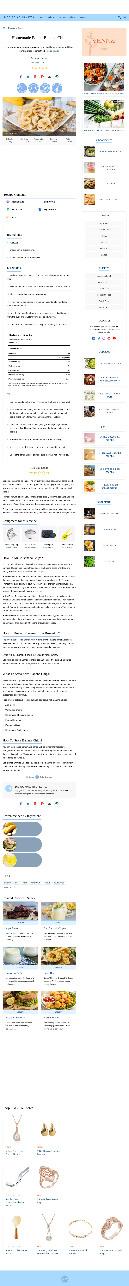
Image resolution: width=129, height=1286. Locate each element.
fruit (25, 853)
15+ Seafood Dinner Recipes (110, 473)
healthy (7, 853)
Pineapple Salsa (12, 727)
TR (125, 17)
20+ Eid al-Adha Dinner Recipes (110, 457)
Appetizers (104, 225)
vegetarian (35, 853)
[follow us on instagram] (103, 340)
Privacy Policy (62, 1269)
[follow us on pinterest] (109, 340)
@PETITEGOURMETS (28, 792)
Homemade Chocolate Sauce (19, 717)
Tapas (104, 237)
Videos (82, 17)
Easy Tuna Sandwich (14, 988)
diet (16, 853)
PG (4, 28)
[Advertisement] (64, 7)
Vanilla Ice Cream (13, 712)
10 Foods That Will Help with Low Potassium (104, 131)
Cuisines (72, 17)
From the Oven (104, 231)
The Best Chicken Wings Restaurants (110, 380)
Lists (104, 429)
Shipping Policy (89, 1269)
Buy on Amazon (11, 549)
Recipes (51, 17)
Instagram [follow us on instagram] (64, 1261)
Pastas (104, 243)
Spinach (110, 566)
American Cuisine (39, 58)
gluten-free (24, 514)
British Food (104, 302)
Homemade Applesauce (16, 732)
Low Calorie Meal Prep (109, 364)
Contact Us (38, 1269)
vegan (47, 853)
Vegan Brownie (12, 899)
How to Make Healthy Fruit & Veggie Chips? (104, 94)
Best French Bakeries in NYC (109, 413)
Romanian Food (104, 296)
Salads (104, 256)
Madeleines (110, 184)
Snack (20, 28)
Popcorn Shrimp (51, 988)
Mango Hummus (13, 722)
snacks (61, 47)
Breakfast (104, 250)
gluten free (59, 853)
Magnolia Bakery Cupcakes (109, 168)
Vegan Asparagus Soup (109, 152)
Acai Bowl (10, 706)
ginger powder (29, 252)
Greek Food (104, 290)
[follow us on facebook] (93, 340)
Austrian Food (104, 283)
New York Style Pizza (110, 201)
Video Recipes (104, 140)
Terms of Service (75, 1269)
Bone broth (110, 534)
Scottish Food (104, 309)
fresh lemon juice (32, 259)
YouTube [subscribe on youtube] (77, 1261)
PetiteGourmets (19, 17)
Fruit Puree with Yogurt (54, 899)
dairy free (8, 858)
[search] (119, 17)
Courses (104, 217)
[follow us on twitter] (98, 340)
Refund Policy (49, 1269)
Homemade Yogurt (13, 943)
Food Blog (62, 17)
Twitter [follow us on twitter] (58, 1261)
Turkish (58, 893)
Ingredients (104, 506)
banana (14, 244)
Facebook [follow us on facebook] (51, 1261)
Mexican (58, 938)
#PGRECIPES (58, 792)
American (20, 893)
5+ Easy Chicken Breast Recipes (110, 490)
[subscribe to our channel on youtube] (114, 340)
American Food (104, 277)
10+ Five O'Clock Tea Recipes (110, 441)
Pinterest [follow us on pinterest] (70, 1261)
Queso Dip (48, 943)
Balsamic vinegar (110, 517)
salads (56, 51)
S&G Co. (75, 1276)
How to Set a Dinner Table (110, 397)
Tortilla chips (109, 550)
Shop (42, 17)
